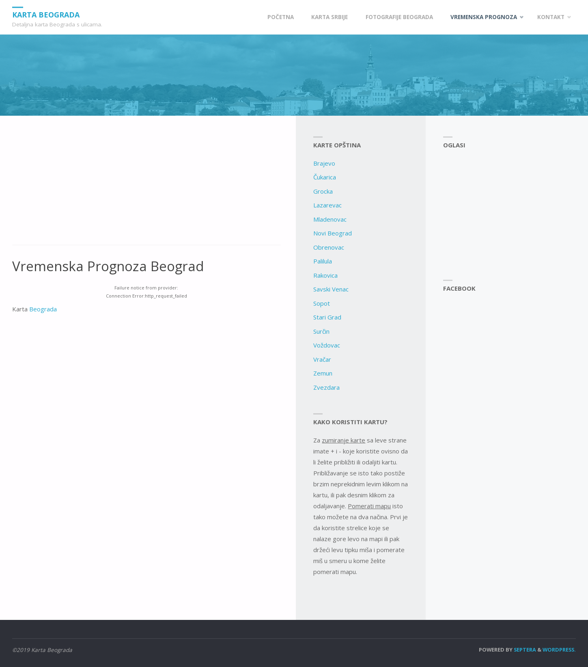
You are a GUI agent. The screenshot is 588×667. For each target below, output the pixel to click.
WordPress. (559, 649)
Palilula (322, 261)
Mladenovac (330, 219)
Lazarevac (327, 205)
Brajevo (324, 163)
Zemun (322, 373)
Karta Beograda (46, 14)
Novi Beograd (332, 233)
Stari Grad (327, 317)
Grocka (323, 191)
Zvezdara (326, 387)
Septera (524, 649)
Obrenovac (328, 247)
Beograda (43, 309)
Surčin (321, 331)
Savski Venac (331, 289)
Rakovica (325, 275)
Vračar (322, 359)
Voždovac (326, 345)
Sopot (321, 303)
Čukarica (324, 177)
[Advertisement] (146, 185)
